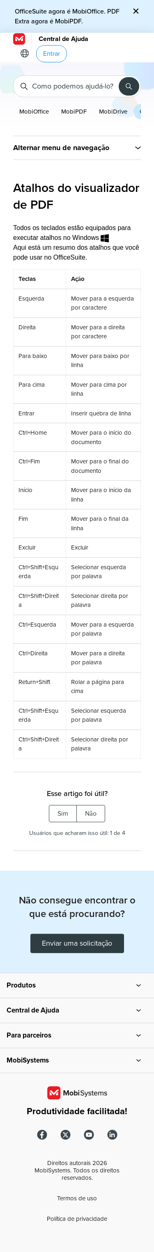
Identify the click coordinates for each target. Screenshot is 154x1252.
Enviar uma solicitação (77, 943)
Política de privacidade (77, 1218)
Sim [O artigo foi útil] (62, 814)
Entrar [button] (51, 54)
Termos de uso (77, 1198)
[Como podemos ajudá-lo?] (77, 86)
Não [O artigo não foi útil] (90, 814)
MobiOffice (34, 111)
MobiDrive (113, 111)
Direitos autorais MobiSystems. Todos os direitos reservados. (77, 1170)
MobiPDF (74, 111)
